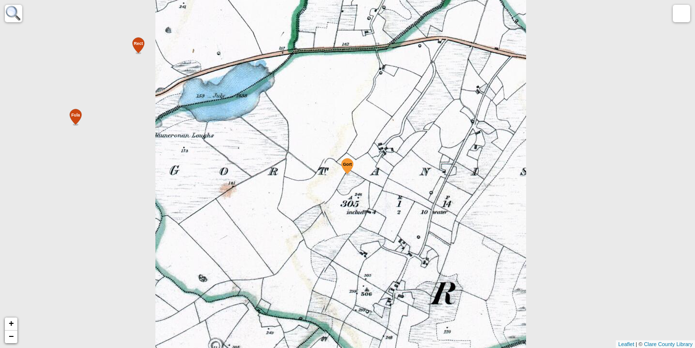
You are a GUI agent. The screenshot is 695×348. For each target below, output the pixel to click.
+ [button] (11, 324)
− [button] (11, 337)
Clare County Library (668, 344)
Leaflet (626, 344)
